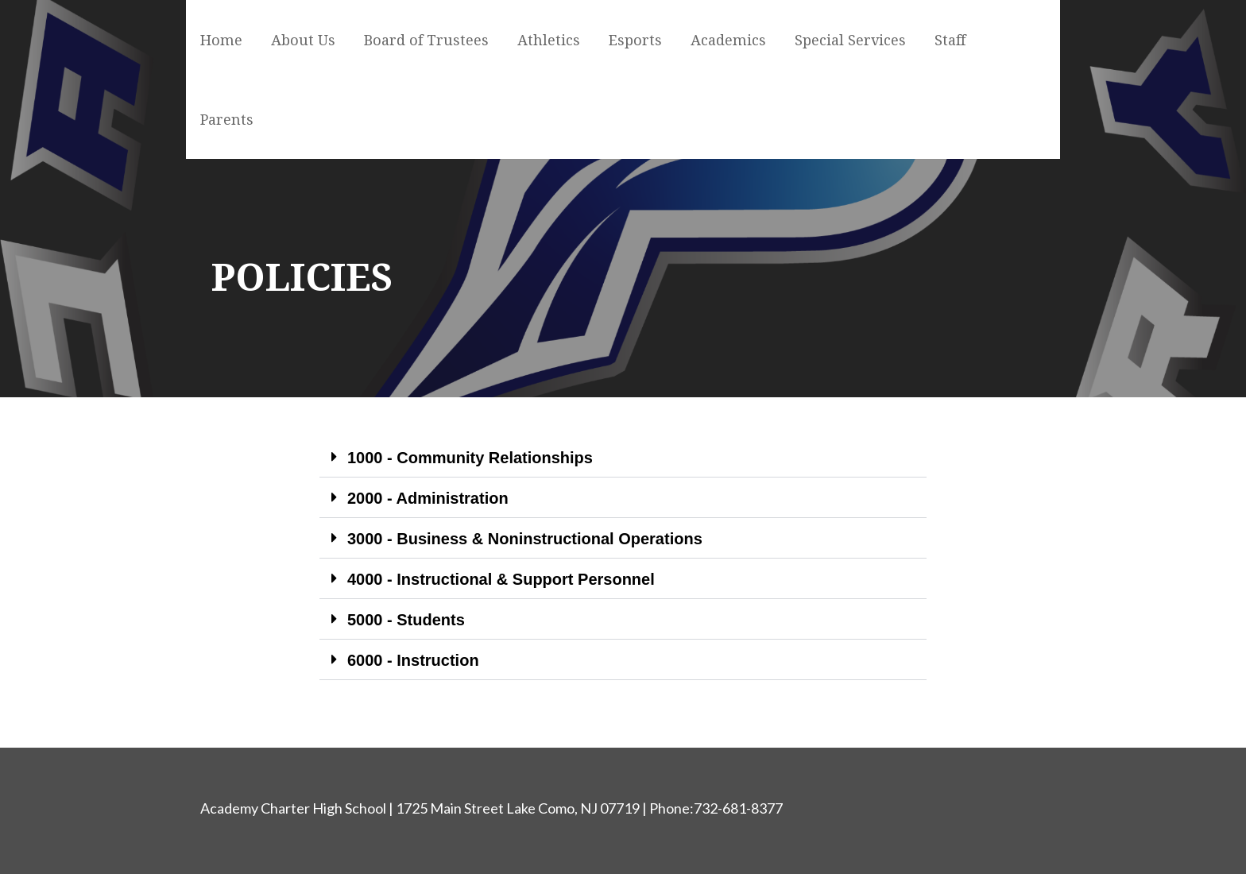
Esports (635, 40)
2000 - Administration (428, 498)
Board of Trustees (426, 40)
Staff (949, 40)
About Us (303, 40)
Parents (226, 119)
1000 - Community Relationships (470, 457)
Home (221, 40)
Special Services (850, 40)
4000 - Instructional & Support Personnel (501, 579)
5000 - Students (406, 619)
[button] (623, 457)
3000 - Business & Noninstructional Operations (524, 538)
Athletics (548, 40)
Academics (728, 40)
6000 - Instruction (413, 660)
